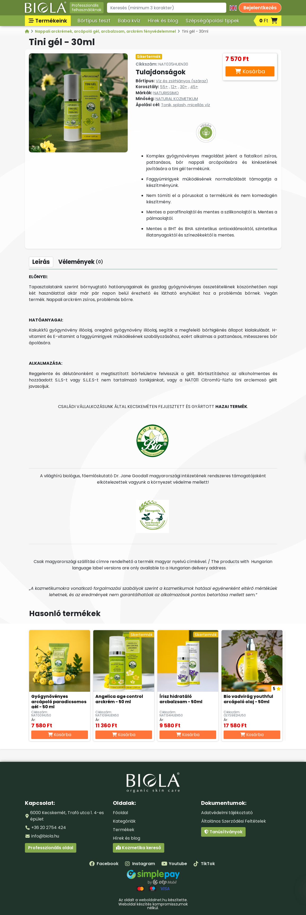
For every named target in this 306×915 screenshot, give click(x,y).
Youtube (174, 864)
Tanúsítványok (223, 832)
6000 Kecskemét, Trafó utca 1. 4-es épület (67, 816)
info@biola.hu (45, 836)
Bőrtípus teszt (94, 20)
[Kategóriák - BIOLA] (27, 31)
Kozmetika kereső (138, 848)
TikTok (204, 864)
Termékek (123, 830)
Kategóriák (124, 821)
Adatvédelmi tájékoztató (227, 813)
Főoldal (120, 813)
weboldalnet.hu (153, 899)
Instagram (140, 864)
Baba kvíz (129, 20)
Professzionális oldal (50, 848)
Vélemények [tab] (80, 262)
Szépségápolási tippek (212, 20)
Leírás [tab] (41, 262)
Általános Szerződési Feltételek (233, 821)
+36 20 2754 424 (48, 827)
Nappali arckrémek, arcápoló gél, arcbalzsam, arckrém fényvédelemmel (106, 31)
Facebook (103, 864)
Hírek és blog (163, 20)
